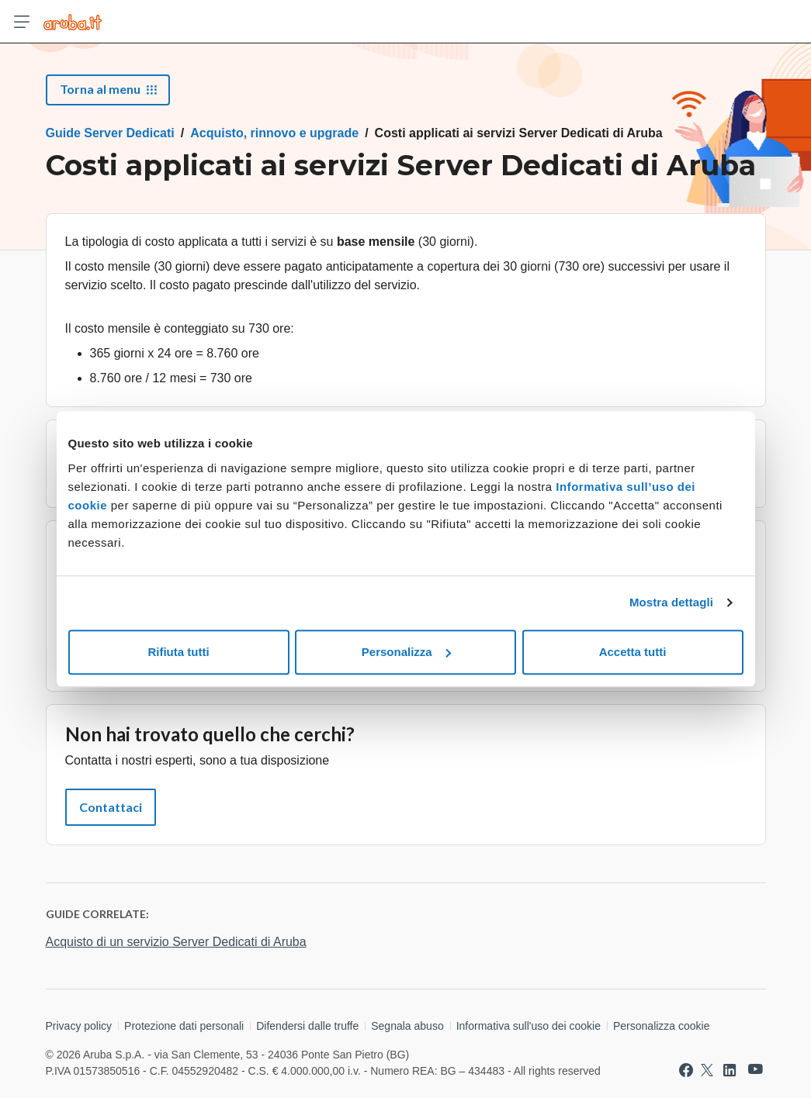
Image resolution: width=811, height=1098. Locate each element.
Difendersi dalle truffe (307, 1026)
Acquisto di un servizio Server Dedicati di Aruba (176, 941)
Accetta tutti (633, 651)
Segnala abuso (407, 1026)
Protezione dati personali (184, 1026)
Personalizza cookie (661, 1026)
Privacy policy (79, 1026)
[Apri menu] (21, 22)
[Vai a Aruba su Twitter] (707, 1070)
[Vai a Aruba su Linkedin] (729, 1070)
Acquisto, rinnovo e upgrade (274, 133)
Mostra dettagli (671, 602)
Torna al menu (108, 88)
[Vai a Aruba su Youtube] (755, 1069)
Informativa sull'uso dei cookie (528, 1026)
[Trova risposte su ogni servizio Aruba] (72, 21)
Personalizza (406, 651)
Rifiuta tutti (178, 651)
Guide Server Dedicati (110, 133)
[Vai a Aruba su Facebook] (686, 1070)
